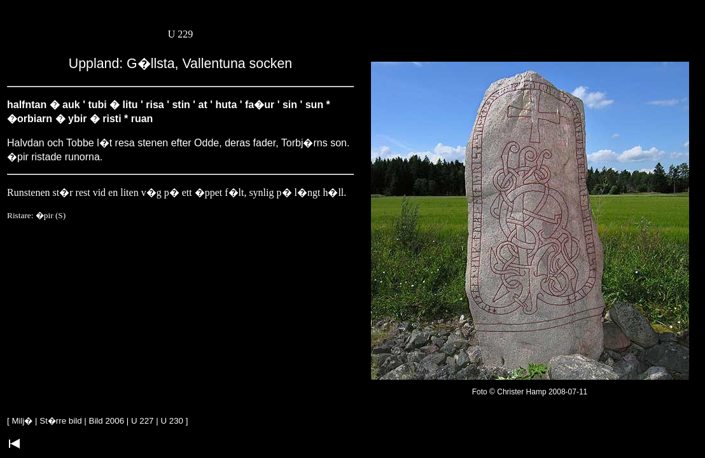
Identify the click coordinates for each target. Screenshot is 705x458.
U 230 (171, 421)
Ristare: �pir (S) (36, 215)
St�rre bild (60, 421)
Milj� (21, 421)
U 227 (142, 421)
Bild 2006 (107, 421)
